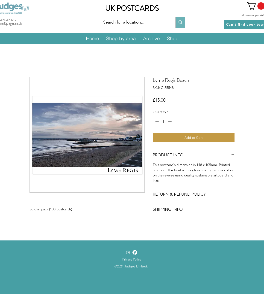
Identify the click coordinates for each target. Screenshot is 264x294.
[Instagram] (128, 252)
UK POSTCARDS (132, 8)
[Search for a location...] (124, 22)
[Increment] (170, 121)
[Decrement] (156, 121)
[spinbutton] (163, 121)
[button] (121, 38)
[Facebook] (134, 252)
